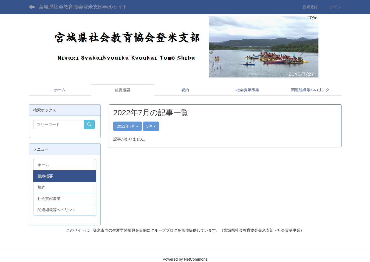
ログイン (333, 7)
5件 (151, 126)
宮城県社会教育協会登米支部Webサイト (83, 7)
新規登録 (310, 7)
